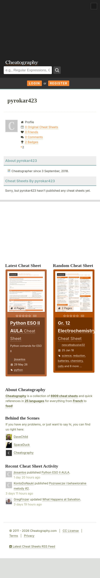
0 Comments (34, 137)
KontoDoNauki (24, 483)
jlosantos (19, 359)
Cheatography (16, 396)
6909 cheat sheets (64, 396)
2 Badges (31, 142)
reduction (79, 355)
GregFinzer (21, 499)
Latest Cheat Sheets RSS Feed (32, 546)
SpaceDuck (22, 445)
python (18, 369)
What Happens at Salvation (61, 499)
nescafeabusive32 (73, 344)
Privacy (29, 536)
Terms (13, 536)
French (78, 401)
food (9, 406)
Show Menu (94, 6)
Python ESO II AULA (55, 472)
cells (61, 366)
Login (34, 83)
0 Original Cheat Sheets (41, 127)
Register (58, 83)
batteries (63, 360)
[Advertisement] (50, 27)
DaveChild (21, 437)
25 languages (34, 401)
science (67, 355)
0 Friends (31, 132)
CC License (71, 531)
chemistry (77, 360)
